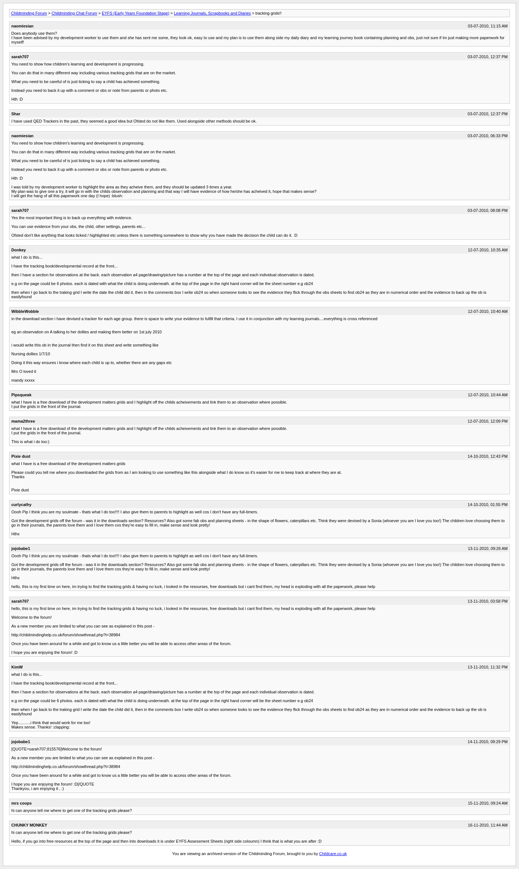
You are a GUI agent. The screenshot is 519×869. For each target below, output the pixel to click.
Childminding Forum (29, 13)
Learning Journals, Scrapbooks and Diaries (212, 13)
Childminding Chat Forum (74, 13)
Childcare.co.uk (333, 853)
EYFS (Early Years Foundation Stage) (135, 13)
